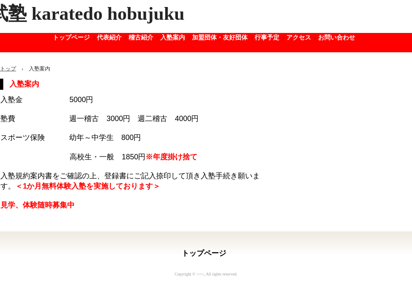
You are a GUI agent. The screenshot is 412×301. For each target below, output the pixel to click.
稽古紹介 (141, 37)
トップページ (71, 37)
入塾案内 (172, 37)
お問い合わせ (336, 37)
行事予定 (267, 37)
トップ (8, 68)
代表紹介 (109, 37)
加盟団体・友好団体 (220, 37)
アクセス (298, 37)
